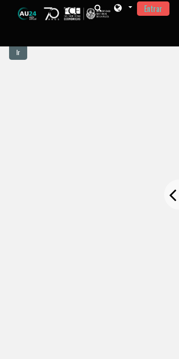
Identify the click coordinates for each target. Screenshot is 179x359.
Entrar (153, 8)
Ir (18, 52)
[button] (122, 8)
